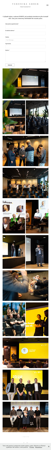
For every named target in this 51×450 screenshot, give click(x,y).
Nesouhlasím (38, 447)
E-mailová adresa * (10, 30)
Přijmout (31, 447)
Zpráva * (7, 50)
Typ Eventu (8, 43)
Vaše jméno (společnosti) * (12, 24)
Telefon (7, 37)
